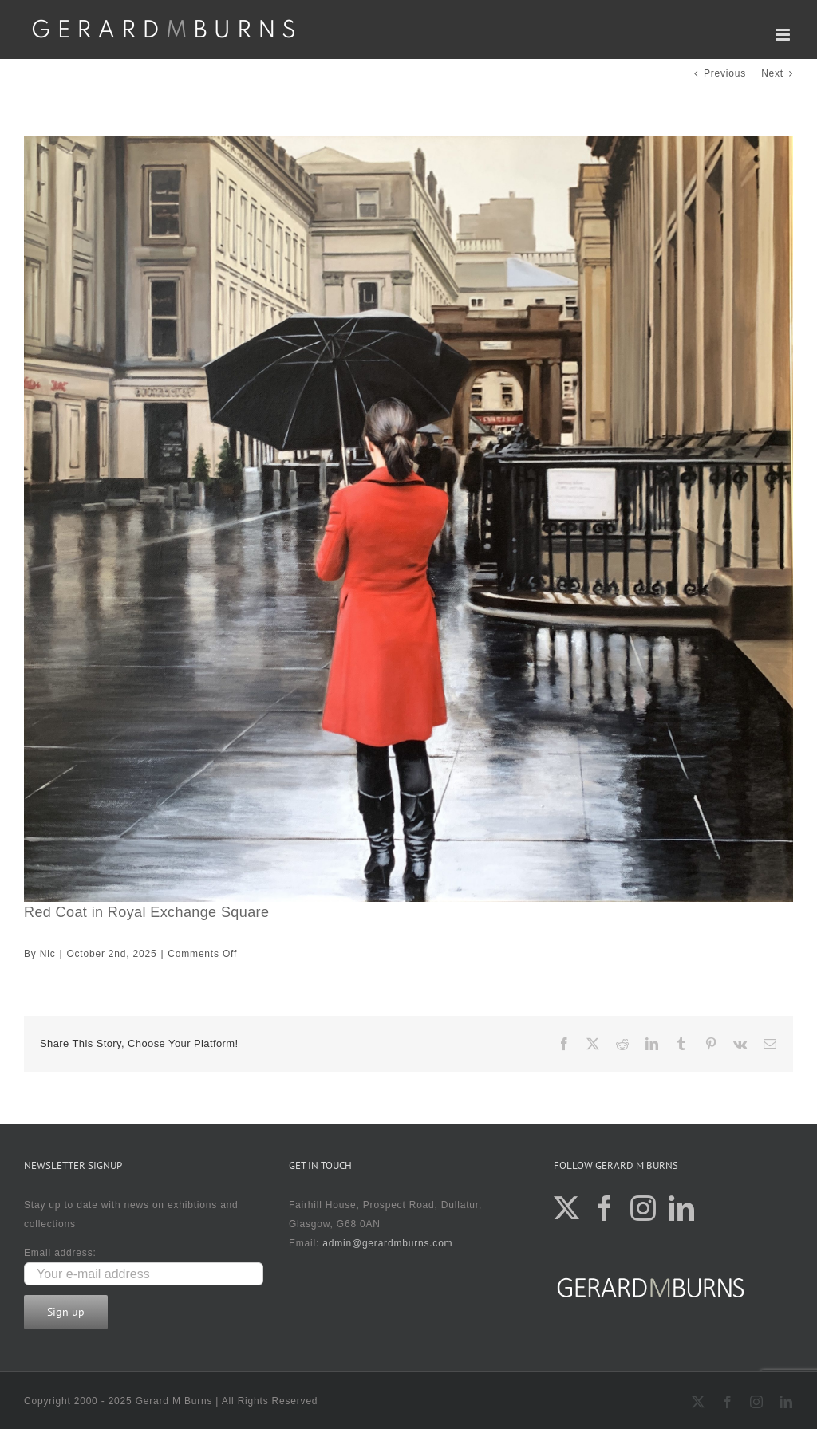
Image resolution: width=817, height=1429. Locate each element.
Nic (48, 953)
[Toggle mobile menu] (784, 34)
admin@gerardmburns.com (387, 1243)
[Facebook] (605, 1208)
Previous (725, 73)
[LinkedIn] (682, 1208)
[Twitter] (567, 1208)
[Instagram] (643, 1208)
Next (772, 73)
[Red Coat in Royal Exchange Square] (408, 519)
